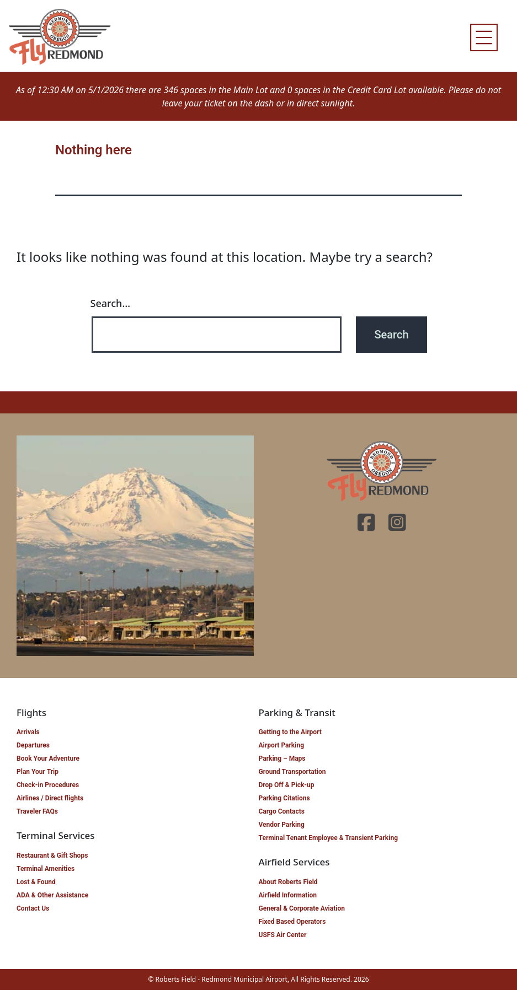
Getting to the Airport (290, 732)
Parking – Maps (282, 758)
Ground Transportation (292, 772)
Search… (110, 303)
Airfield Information (288, 895)
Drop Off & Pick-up (287, 785)
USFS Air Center (283, 935)
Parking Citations (284, 798)
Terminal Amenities (45, 869)
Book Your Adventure (48, 758)
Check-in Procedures (48, 785)
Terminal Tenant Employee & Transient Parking (328, 838)
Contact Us (33, 908)
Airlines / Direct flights (50, 798)
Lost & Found (36, 882)
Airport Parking (282, 745)
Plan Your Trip (37, 772)
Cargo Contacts (282, 811)
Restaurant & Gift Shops (52, 855)
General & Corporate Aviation (302, 908)
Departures (33, 745)
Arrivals (28, 732)
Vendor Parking (282, 824)
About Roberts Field (288, 882)
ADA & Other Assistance (52, 895)
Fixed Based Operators (292, 922)
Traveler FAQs (37, 811)
